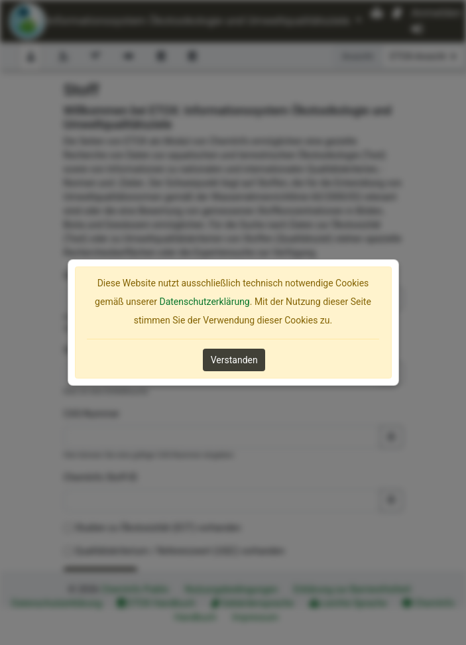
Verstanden (234, 360)
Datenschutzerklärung (204, 301)
